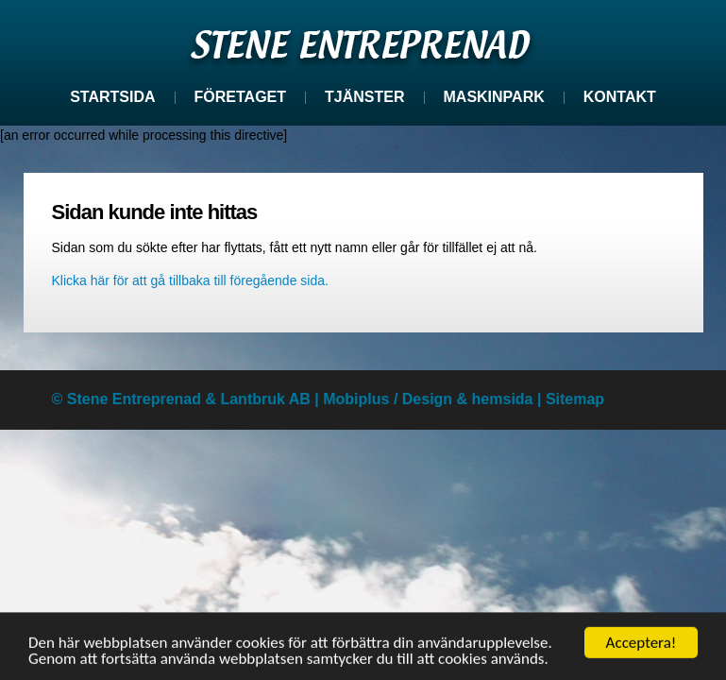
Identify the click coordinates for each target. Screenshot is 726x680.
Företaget (240, 97)
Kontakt (619, 97)
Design (427, 399)
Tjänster (364, 97)
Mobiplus (356, 399)
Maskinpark (494, 97)
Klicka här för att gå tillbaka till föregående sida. (190, 280)
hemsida (502, 399)
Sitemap (575, 399)
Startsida (112, 97)
